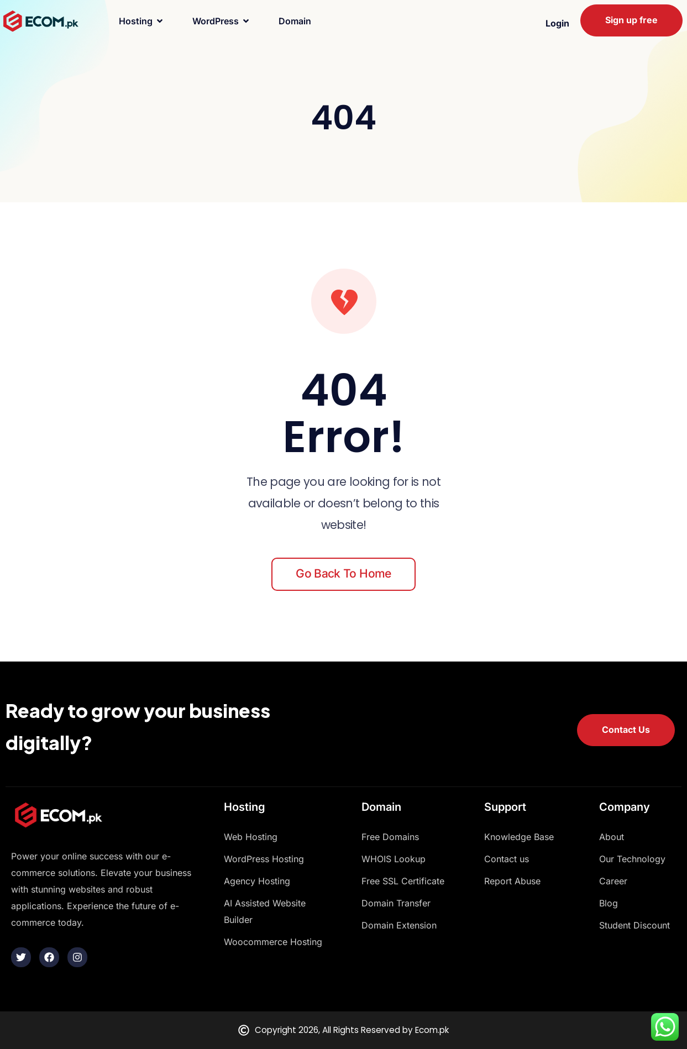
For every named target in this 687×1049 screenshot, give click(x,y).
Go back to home (343, 573)
